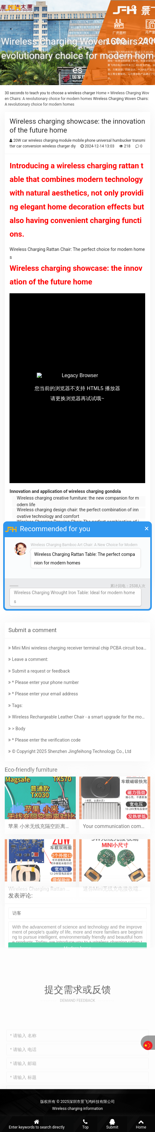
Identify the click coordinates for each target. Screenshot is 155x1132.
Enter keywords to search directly (37, 1124)
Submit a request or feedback (39, 723)
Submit (112, 1124)
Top (86, 1124)
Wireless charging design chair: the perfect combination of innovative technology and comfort (78, 513)
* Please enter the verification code (44, 792)
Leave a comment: (28, 711)
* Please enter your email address (43, 746)
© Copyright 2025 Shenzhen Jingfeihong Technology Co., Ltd (69, 803)
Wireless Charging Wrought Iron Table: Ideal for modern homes (74, 597)
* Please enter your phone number (43, 734)
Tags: (15, 757)
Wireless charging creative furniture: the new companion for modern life (78, 501)
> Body (16, 780)
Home (100, 93)
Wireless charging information (77, 1108)
